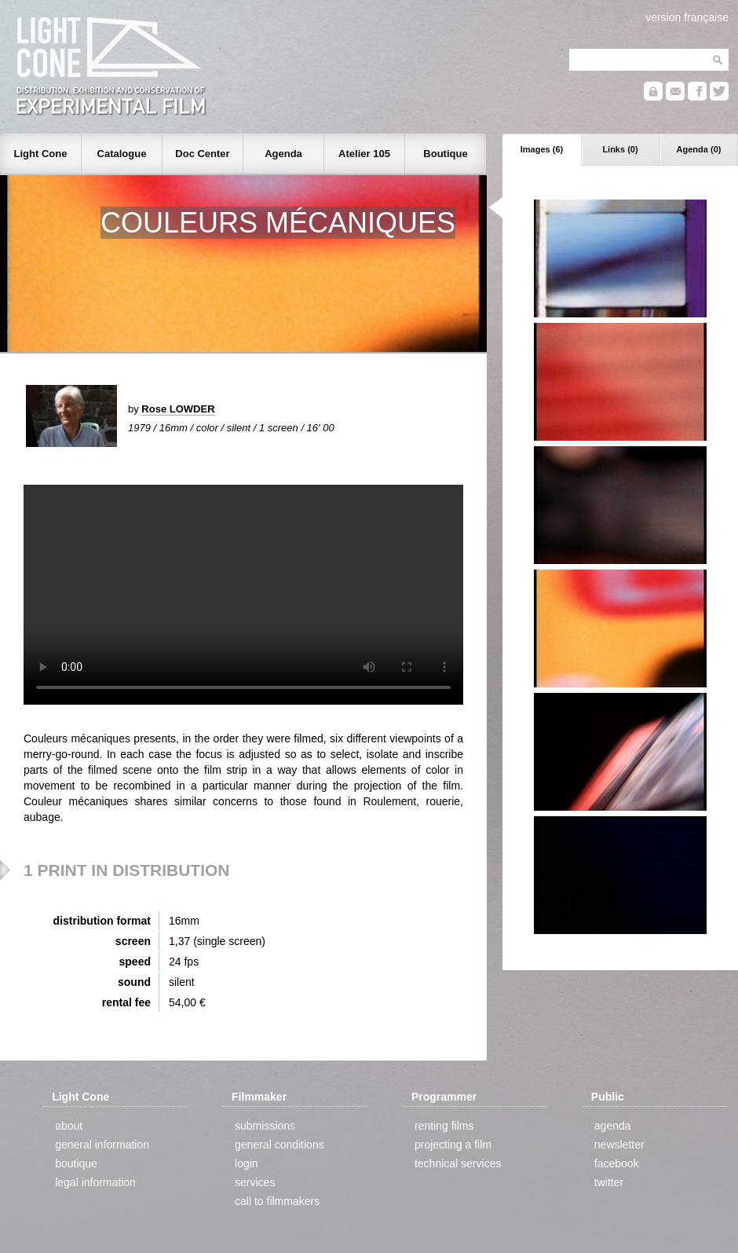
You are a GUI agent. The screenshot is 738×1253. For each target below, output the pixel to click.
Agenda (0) (699, 149)
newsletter (619, 1144)
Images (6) (542, 149)
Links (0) (620, 149)
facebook (616, 1163)
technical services (458, 1163)
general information (102, 1144)
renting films (444, 1125)
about (68, 1125)
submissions (265, 1125)
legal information (95, 1182)
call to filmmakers (277, 1201)
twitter (608, 1182)
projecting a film (453, 1144)
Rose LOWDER (177, 409)
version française (687, 17)
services (255, 1182)
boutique (76, 1163)
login (246, 1163)
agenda (612, 1125)
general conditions (279, 1144)
